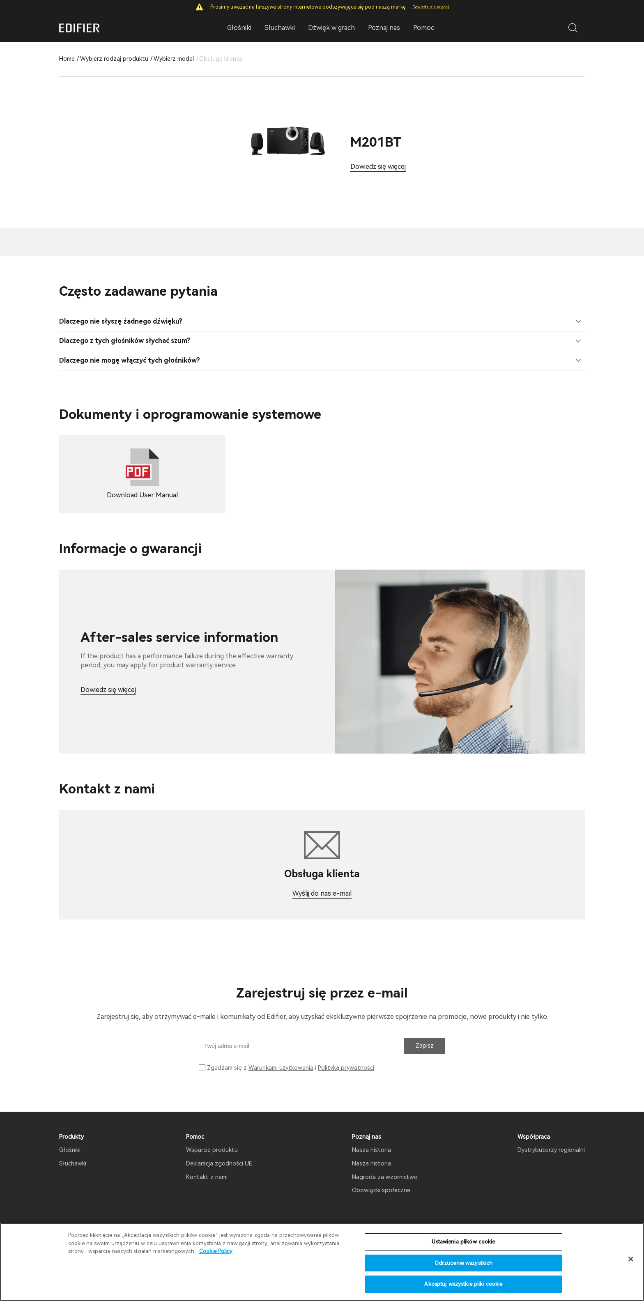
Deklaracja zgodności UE (219, 1152)
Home (67, 58)
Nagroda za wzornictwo (385, 1166)
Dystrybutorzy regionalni (551, 1139)
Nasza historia (371, 1139)
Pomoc (423, 28)
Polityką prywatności (346, 1056)
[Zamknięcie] (631, 1259)
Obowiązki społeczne (381, 1179)
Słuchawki (72, 1152)
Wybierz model (174, 58)
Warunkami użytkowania (280, 1056)
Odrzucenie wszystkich (464, 1263)
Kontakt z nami (207, 1166)
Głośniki (69, 1139)
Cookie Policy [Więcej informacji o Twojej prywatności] (215, 1251)
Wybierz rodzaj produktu (114, 58)
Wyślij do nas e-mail (322, 882)
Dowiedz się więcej (430, 7)
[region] (322, 1262)
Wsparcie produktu (212, 1139)
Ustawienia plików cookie (463, 1242)
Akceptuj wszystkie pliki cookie (463, 1284)
